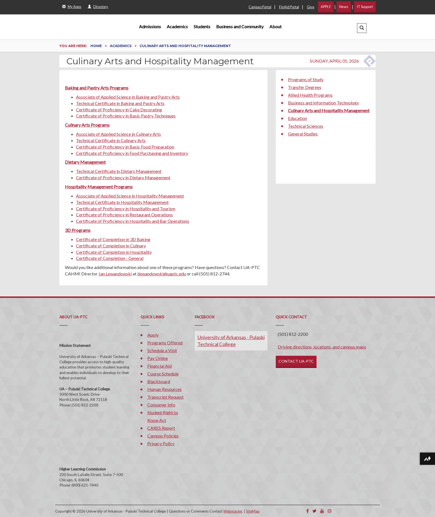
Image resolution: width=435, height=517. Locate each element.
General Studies (303, 133)
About (275, 26)
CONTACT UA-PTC (296, 361)
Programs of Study (305, 79)
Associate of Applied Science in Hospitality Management (130, 195)
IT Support (365, 6)
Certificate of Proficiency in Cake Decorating (119, 109)
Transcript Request (165, 397)
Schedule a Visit (162, 350)
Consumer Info (161, 404)
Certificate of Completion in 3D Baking (113, 239)
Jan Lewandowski (115, 273)
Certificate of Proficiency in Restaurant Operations (124, 214)
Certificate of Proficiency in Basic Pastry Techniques (126, 115)
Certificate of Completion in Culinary (111, 245)
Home (96, 46)
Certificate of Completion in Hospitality (114, 252)
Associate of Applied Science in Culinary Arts (118, 134)
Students (202, 26)
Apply (153, 334)
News (343, 6)
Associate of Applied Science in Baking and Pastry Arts (128, 96)
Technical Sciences (305, 126)
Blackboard (158, 381)
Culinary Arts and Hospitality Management (329, 110)
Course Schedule (163, 373)
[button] (361, 28)
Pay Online (157, 358)
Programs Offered (165, 342)
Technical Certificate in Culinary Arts (111, 140)
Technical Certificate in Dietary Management (118, 171)
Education (297, 118)
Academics (177, 26)
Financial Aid (159, 365)
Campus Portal (260, 7)
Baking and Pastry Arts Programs (96, 87)
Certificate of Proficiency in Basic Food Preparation (125, 146)
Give (310, 7)
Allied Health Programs (310, 95)
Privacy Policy (160, 443)
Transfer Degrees (304, 87)
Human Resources (164, 389)
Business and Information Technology (323, 102)
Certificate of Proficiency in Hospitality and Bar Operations (132, 221)
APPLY (326, 6)
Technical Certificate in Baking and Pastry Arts (120, 103)
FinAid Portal (289, 7)
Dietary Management (85, 162)
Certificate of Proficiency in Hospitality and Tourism (125, 208)
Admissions (150, 26)
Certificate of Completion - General (109, 258)
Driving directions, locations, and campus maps (322, 346)
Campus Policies (163, 435)
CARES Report (161, 428)
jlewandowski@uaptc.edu (161, 273)
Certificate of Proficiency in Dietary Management (123, 177)
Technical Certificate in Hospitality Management (122, 202)
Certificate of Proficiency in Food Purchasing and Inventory (132, 153)
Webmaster (232, 511)
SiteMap (253, 511)
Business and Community (240, 26)
